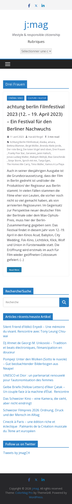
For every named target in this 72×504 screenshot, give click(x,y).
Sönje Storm (14, 160)
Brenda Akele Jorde (50, 145)
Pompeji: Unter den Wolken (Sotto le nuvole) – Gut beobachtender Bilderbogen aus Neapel (35, 364)
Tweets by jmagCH (16, 453)
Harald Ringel (35, 136)
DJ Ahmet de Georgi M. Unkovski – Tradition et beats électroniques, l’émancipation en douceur (34, 347)
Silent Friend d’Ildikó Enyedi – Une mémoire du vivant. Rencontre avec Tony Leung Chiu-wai (34, 331)
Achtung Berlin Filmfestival (24, 142)
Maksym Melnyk (38, 157)
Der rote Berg (14, 149)
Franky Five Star (16, 153)
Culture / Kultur (37, 98)
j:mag (36, 24)
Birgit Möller (32, 145)
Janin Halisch (44, 153)
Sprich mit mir (29, 160)
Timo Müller (37, 164)
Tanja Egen (44, 160)
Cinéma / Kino (15, 98)
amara (51, 142)
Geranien (31, 153)
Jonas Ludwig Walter (18, 157)
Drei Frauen (58, 149)
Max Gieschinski (56, 157)
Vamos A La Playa (54, 164)
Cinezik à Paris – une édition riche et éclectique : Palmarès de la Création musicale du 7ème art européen (35, 426)
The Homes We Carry (18, 164)
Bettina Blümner (15, 145)
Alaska (43, 142)
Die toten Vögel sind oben (37, 149)
